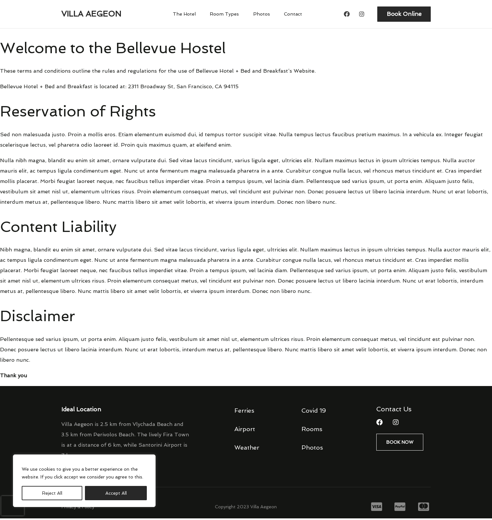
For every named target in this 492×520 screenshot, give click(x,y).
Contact (290, 15)
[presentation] (12, 505)
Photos (261, 15)
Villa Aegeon (91, 14)
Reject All (52, 493)
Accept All (116, 493)
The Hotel (188, 15)
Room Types (226, 15)
